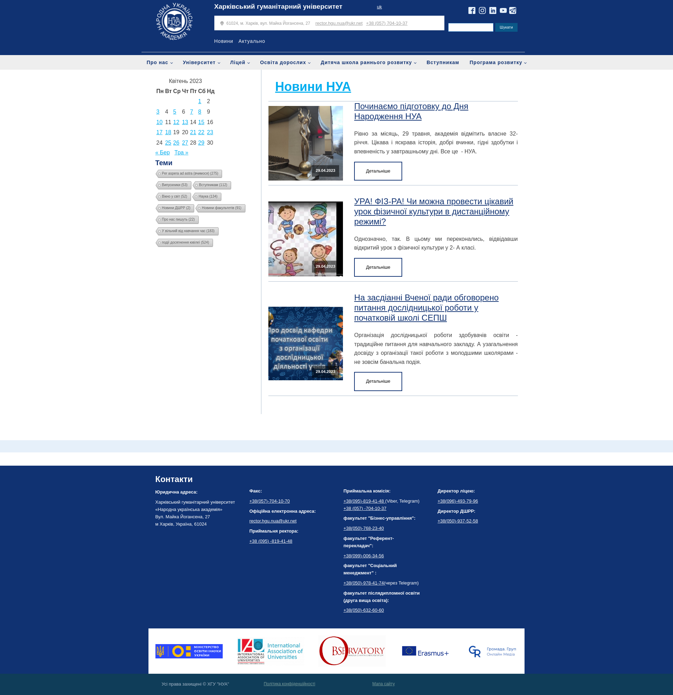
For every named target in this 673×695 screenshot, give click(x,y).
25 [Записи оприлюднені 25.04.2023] (168, 143)
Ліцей (238, 62)
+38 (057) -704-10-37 (365, 508)
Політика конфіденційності (289, 683)
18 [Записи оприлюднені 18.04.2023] (168, 132)
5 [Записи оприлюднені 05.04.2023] (174, 112)
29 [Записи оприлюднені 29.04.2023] (201, 143)
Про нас (157, 62)
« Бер (162, 152)
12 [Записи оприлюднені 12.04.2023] (176, 122)
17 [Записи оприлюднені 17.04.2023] (159, 132)
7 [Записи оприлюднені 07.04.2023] (191, 112)
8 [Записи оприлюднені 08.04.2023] (199, 112)
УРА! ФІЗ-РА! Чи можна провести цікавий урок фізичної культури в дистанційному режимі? (433, 211)
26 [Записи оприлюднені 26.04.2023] (176, 143)
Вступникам (443, 62)
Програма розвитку (496, 62)
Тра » (182, 152)
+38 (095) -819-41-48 (271, 541)
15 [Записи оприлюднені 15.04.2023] (201, 122)
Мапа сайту (383, 683)
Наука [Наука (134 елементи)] (208, 196)
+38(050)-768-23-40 (364, 528)
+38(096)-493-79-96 (458, 501)
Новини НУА (313, 86)
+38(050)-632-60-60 (364, 610)
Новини (224, 41)
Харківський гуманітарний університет (278, 6)
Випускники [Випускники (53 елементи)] (175, 185)
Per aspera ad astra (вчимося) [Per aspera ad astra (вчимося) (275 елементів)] (190, 173)
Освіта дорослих (283, 62)
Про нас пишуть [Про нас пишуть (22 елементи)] (178, 219)
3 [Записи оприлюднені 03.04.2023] (158, 112)
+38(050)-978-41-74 (364, 583)
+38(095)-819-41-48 (364, 501)
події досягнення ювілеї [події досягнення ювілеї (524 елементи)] (185, 242)
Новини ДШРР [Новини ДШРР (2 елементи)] (176, 208)
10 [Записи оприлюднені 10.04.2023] (159, 122)
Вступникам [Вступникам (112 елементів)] (213, 185)
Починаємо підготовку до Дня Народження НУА (411, 111)
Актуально (251, 41)
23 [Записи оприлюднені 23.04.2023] (210, 132)
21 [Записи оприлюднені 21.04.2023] (193, 132)
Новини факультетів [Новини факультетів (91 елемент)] (221, 208)
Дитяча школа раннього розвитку (366, 62)
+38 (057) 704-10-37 (386, 23)
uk (379, 6)
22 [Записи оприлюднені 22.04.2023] (201, 132)
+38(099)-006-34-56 (364, 555)
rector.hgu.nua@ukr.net (338, 23)
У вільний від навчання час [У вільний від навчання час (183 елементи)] (188, 231)
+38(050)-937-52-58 (458, 521)
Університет (199, 62)
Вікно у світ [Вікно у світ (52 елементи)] (175, 196)
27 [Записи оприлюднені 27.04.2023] (185, 143)
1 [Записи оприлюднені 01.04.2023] (199, 101)
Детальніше (378, 171)
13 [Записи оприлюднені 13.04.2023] (185, 122)
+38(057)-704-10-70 (270, 501)
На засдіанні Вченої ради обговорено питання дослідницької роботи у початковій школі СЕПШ (426, 307)
